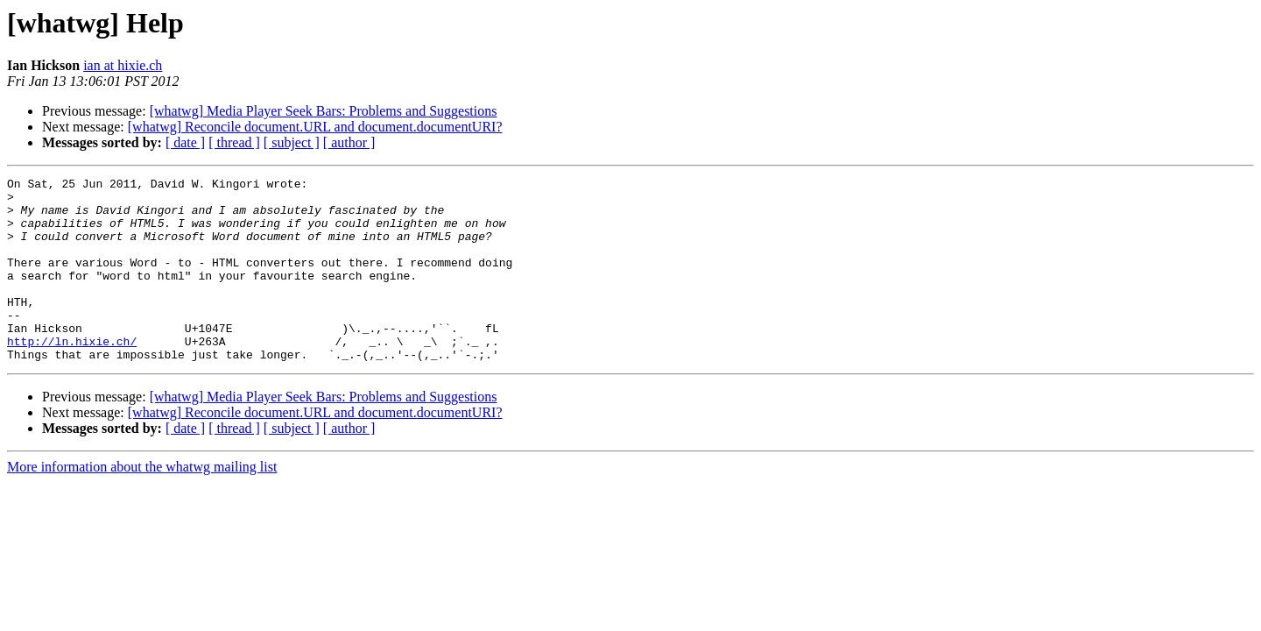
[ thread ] (234, 142)
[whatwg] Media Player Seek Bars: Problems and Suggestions (323, 110)
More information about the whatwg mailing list (142, 503)
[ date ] (185, 142)
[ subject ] (292, 142)
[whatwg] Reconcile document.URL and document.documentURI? (315, 126)
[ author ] (349, 142)
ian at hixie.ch (122, 65)
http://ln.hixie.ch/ (72, 375)
